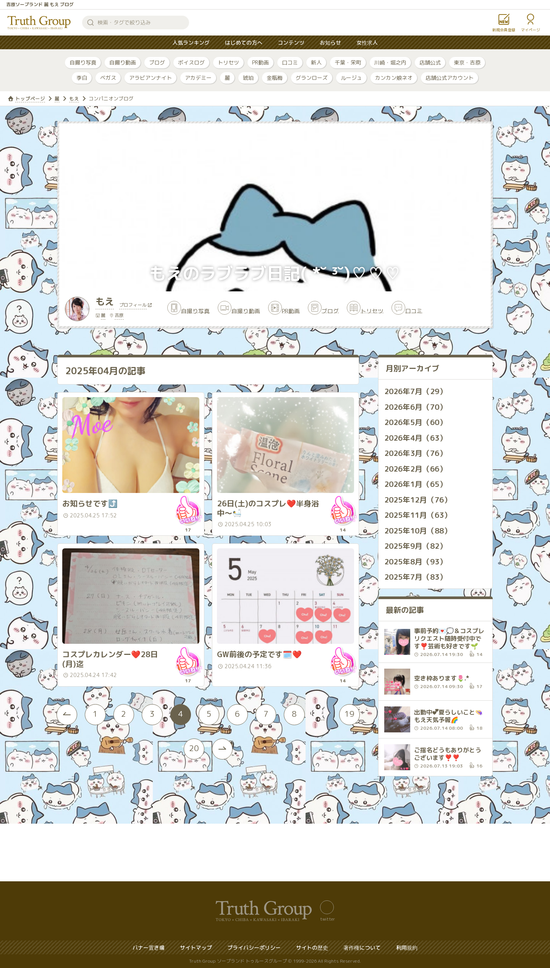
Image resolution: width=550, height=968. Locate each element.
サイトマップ (196, 947)
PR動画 (260, 62)
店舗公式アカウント (449, 77)
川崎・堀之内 (390, 62)
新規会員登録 (503, 29)
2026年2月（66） (417, 468)
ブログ (157, 62)
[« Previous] (72, 731)
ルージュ (351, 77)
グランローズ (312, 77)
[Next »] (238, 766)
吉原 (119, 316)
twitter (327, 918)
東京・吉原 (467, 62)
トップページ (30, 98)
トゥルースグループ (39, 22)
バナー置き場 (149, 947)
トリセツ (228, 62)
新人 (316, 62)
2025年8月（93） (417, 560)
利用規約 (406, 947)
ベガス (108, 77)
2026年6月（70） (417, 407)
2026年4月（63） (417, 438)
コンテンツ (291, 42)
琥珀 (248, 77)
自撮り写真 (83, 62)
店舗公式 (430, 62)
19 (177, 766)
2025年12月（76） (419, 499)
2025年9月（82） (417, 545)
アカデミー (198, 77)
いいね (187, 518)
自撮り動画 (122, 62)
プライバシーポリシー (254, 947)
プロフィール (134, 306)
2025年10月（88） (419, 529)
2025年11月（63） (419, 514)
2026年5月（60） (417, 422)
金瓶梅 (275, 77)
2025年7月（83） (417, 575)
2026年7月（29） (417, 392)
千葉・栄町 (348, 62)
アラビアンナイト (150, 77)
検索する (90, 22)
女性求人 (367, 42)
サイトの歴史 (312, 947)
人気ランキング (191, 42)
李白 (81, 77)
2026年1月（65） (417, 483)
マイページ (530, 29)
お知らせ (330, 42)
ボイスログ (191, 62)
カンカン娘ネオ (393, 77)
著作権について (362, 947)
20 (208, 766)
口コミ (290, 62)
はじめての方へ (243, 42)
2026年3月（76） (417, 453)
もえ (74, 98)
